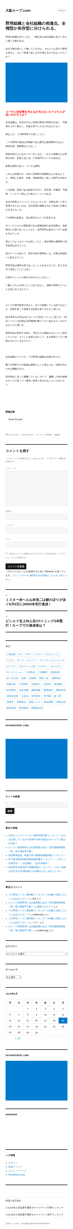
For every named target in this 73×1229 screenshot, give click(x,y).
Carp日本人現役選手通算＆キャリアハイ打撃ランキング (34, 1207)
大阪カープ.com (18, 10)
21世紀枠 (11, 654)
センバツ (11, 666)
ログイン (13, 1162)
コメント (11, 468)
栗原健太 (48, 690)
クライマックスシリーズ (51, 660)
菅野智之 (21, 702)
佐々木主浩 (12, 678)
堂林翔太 (56, 678)
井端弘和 (55, 672)
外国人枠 (11, 684)
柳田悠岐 (36, 690)
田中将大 (36, 696)
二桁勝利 (42, 672)
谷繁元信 (60, 702)
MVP (27, 654)
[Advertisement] (37, 83)
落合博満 (48, 702)
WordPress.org (16, 1174)
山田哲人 (36, 684)
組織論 (57, 435)
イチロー (38, 654)
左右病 (47, 684)
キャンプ (31, 660)
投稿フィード (15, 1166)
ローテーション (15, 672)
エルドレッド (53, 654)
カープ (20, 660)
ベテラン (42, 666)
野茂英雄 (23, 708)
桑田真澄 (60, 690)
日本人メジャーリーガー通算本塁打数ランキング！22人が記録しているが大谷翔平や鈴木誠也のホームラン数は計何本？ (37, 839)
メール (10, 525)
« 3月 (18, 1038)
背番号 (10, 702)
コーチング (40, 435)
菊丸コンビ (35, 702)
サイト (9, 539)
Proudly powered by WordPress (36, 1223)
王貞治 (24, 696)
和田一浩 (43, 678)
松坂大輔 (23, 690)
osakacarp (14, 435)
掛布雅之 (58, 684)
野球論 (49, 435)
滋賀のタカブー (45, 906)
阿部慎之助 (37, 708)
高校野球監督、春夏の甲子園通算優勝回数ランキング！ (36, 855)
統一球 (57, 696)
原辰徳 (32, 678)
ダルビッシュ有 (27, 666)
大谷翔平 (23, 684)
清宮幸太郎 (12, 696)
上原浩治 (30, 672)
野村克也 (11, 708)
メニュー (62, 10)
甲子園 (47, 696)
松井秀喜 (11, 690)
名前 (9, 511)
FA (20, 654)
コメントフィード (17, 1170)
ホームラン (56, 666)
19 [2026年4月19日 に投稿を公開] (63, 1020)
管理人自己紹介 (13, 1200)
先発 (23, 678)
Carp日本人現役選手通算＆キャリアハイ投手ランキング (34, 1214)
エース (10, 660)
